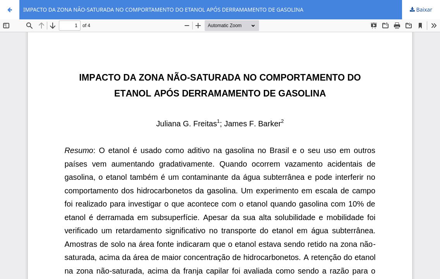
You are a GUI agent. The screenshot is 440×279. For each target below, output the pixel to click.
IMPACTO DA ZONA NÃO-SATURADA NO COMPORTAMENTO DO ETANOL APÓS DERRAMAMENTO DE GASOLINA (163, 9)
